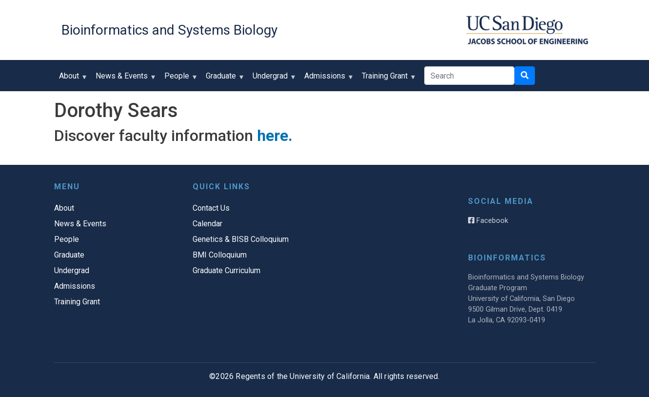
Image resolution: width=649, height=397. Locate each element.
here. (275, 135)
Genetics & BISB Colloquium (241, 239)
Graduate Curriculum (226, 270)
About (71, 79)
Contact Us (211, 208)
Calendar (207, 223)
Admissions (326, 79)
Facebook (488, 220)
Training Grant (387, 79)
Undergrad (272, 79)
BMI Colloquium (220, 254)
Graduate (223, 79)
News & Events (124, 79)
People (178, 79)
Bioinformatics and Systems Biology (169, 30)
